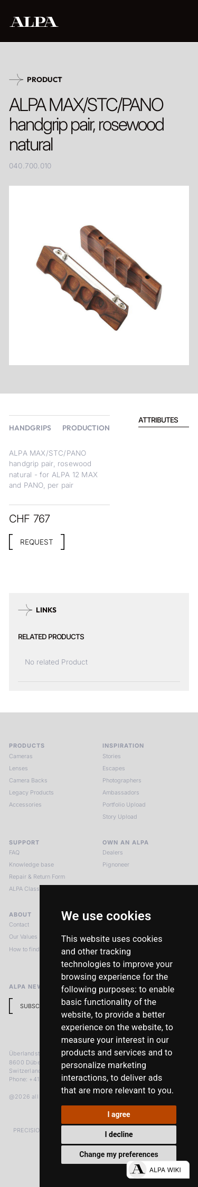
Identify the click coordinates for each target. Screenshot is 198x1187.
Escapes (113, 768)
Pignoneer (115, 864)
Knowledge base (31, 864)
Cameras (21, 756)
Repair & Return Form (37, 876)
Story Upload (119, 816)
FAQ (14, 852)
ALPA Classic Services (39, 888)
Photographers (122, 780)
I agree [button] (118, 1114)
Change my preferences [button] (118, 1154)
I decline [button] (119, 1134)
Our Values (23, 936)
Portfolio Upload (124, 804)
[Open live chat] (158, 1170)
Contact (19, 924)
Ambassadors (120, 792)
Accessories (25, 804)
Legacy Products (31, 792)
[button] (179, 21)
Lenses (18, 768)
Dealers (112, 852)
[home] (68, 21)
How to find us (28, 949)
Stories (111, 756)
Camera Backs (28, 780)
